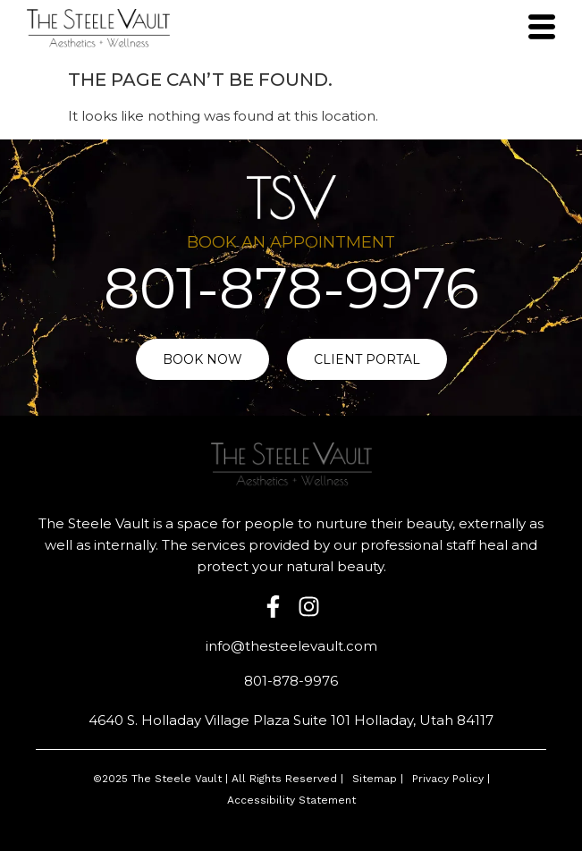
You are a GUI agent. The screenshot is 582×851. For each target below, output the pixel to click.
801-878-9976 (291, 288)
